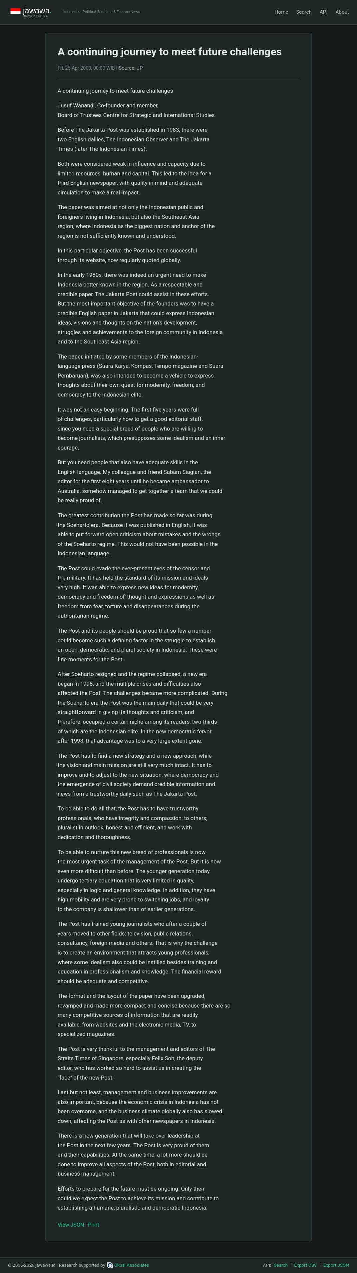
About (342, 12)
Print (93, 1225)
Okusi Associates (128, 1265)
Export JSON (336, 1265)
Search (304, 12)
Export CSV (305, 1265)
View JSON (71, 1225)
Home (281, 12)
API (324, 12)
